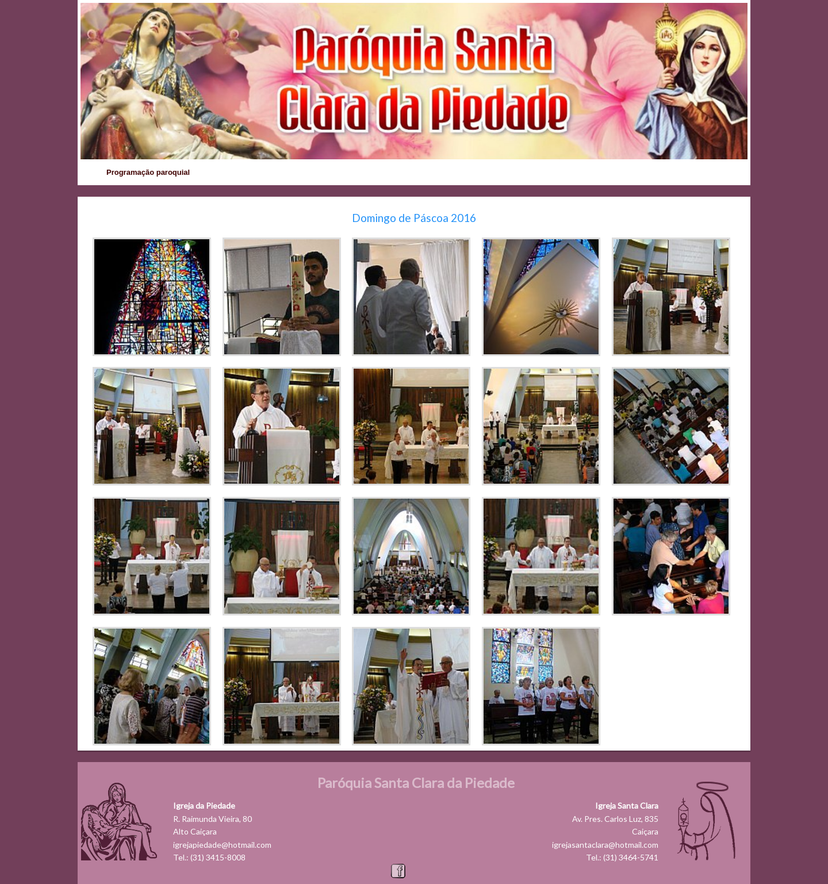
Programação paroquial (148, 172)
